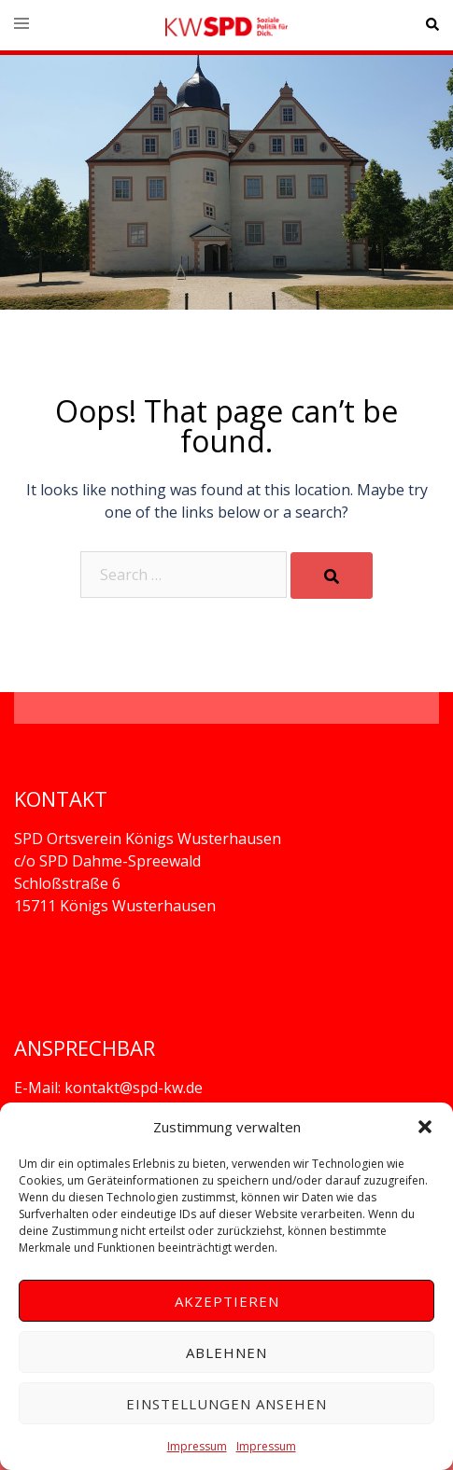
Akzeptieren (227, 1301)
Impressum (197, 1446)
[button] (425, 1126)
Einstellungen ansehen (226, 1403)
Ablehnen (226, 1352)
